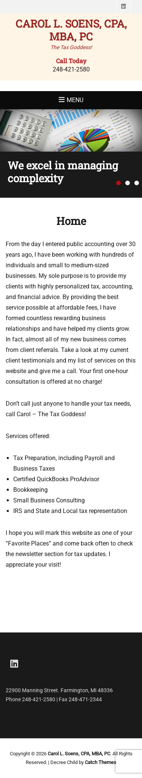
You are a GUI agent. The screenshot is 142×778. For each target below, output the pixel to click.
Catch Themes (100, 762)
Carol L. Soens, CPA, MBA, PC (71, 30)
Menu (75, 100)
